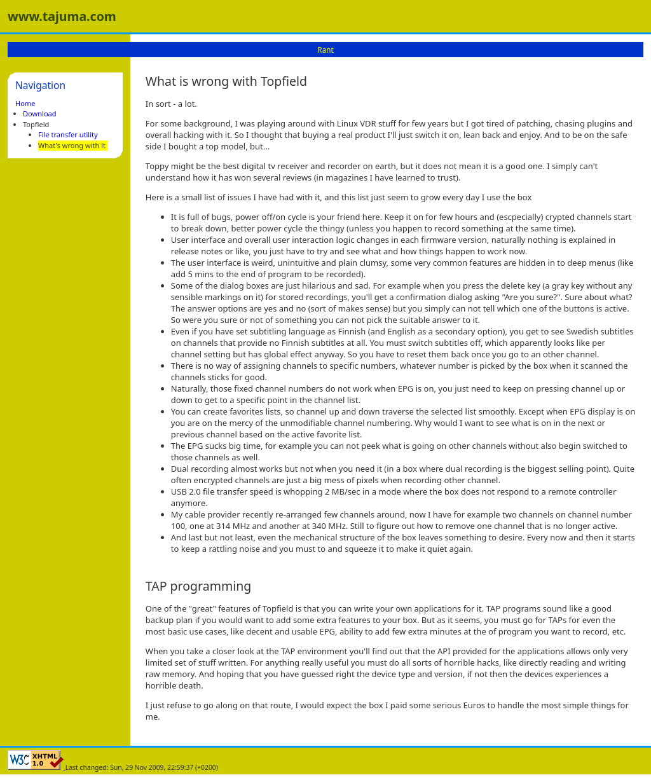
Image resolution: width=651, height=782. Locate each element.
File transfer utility (68, 134)
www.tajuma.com (62, 16)
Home (25, 103)
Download (40, 113)
